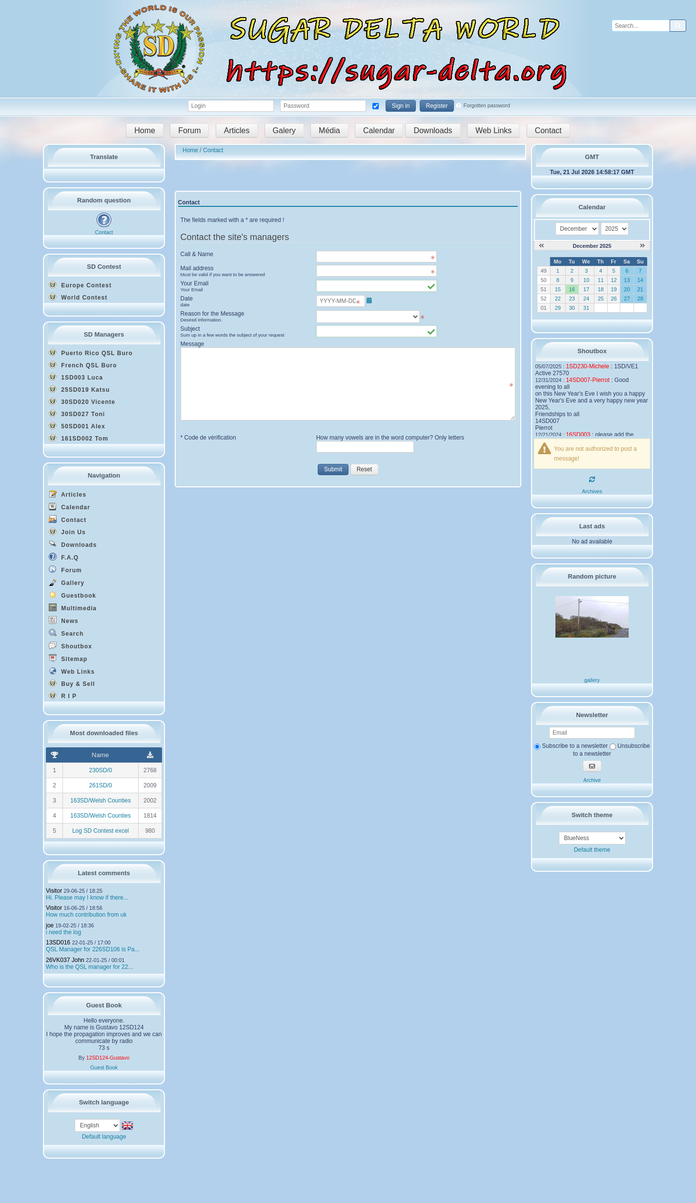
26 (613, 298)
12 (613, 280)
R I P (63, 696)
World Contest (78, 297)
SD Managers (104, 334)
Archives (592, 491)
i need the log (63, 932)
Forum (189, 130)
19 (613, 289)
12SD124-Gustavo (107, 1058)
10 (586, 280)
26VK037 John (65, 960)
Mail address (245, 271)
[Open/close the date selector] (369, 300)
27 (627, 298)
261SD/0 (100, 785)
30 (572, 308)
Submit (333, 469)
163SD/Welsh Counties (100, 800)
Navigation (104, 475)
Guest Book (104, 1067)
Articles (236, 130)
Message (193, 344)
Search (66, 633)
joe (50, 925)
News (64, 620)
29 (558, 308)
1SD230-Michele (587, 366)
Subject (245, 331)
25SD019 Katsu (79, 389)
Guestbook (72, 595)
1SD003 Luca (76, 377)
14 (640, 280)
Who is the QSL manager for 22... (89, 966)
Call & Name (197, 254)
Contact (548, 130)
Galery (284, 130)
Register (437, 105)
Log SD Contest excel (100, 830)
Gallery (66, 582)
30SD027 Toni (77, 414)
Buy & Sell (72, 683)
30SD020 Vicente (82, 401)
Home (144, 130)
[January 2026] (642, 245)
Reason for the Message (245, 316)
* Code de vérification (208, 437)
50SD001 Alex (77, 426)
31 (586, 308)
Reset (364, 469)
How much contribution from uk (86, 914)
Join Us (67, 532)
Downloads (432, 130)
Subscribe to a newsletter (571, 745)
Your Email (245, 286)
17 (586, 289)
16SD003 (578, 434)
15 (558, 289)
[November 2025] (541, 245)
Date (245, 301)
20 (627, 289)
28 (640, 298)
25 (601, 298)
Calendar (379, 130)
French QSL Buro (83, 365)
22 (558, 298)
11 (601, 280)
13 (627, 280)
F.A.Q (64, 557)
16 (572, 289)
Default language (104, 1136)
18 (601, 289)
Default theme (592, 849)
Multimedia (73, 607)
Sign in (401, 105)
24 (586, 298)
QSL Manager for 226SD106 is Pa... (93, 949)
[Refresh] (592, 479)
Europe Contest (80, 285)
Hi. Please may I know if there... (87, 897)
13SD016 (58, 942)
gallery (592, 680)
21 (640, 289)
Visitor (54, 890)
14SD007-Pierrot (587, 380)
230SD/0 (100, 770)
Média (329, 130)
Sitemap (68, 658)
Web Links (493, 130)
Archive (592, 780)
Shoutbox (70, 646)
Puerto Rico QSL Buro (91, 353)
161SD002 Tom (78, 438)
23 (572, 298)
